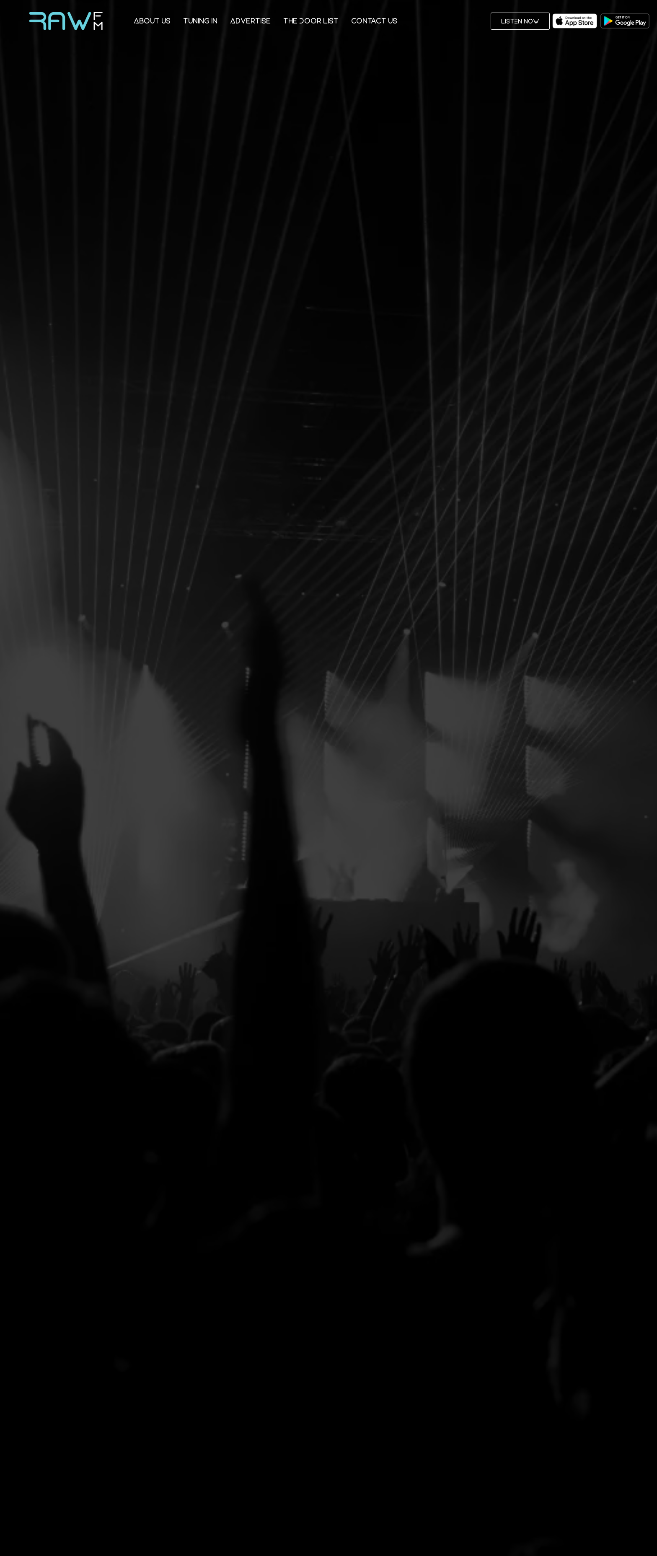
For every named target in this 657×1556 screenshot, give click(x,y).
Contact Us (374, 20)
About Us (152, 20)
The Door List (311, 20)
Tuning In (200, 20)
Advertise (250, 20)
